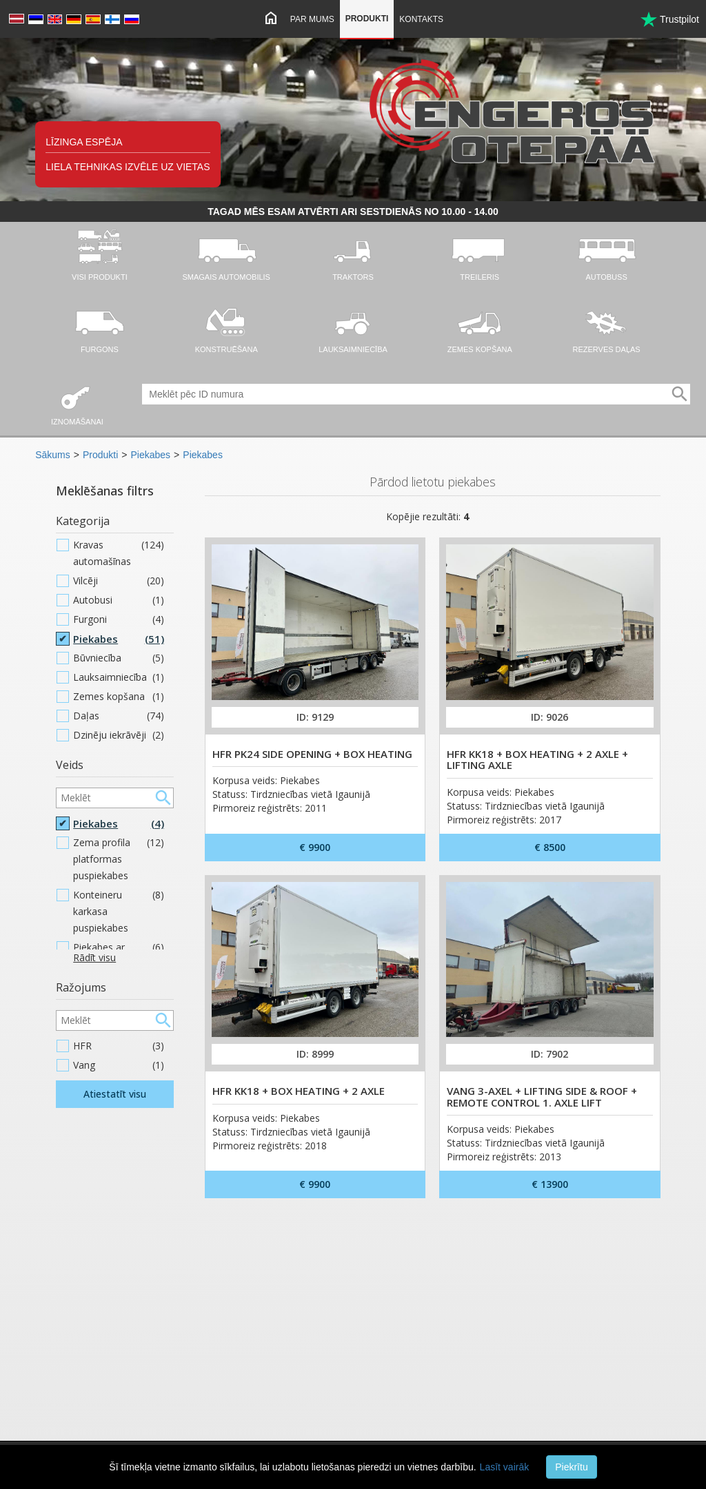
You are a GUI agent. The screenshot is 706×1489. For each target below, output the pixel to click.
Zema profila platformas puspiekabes (118, 859)
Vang (118, 1065)
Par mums (312, 19)
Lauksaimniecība (118, 677)
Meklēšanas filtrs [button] (105, 490)
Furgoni (118, 619)
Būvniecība (118, 658)
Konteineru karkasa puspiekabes (118, 911)
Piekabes (151, 454)
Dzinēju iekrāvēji (118, 735)
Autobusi (118, 600)
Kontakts (421, 19)
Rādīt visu (94, 957)
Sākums (52, 454)
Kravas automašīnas (118, 553)
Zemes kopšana (118, 696)
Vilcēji (118, 581)
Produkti (367, 18)
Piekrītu (571, 1466)
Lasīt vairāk (505, 1466)
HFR (118, 1046)
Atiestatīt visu (114, 1093)
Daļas (118, 716)
